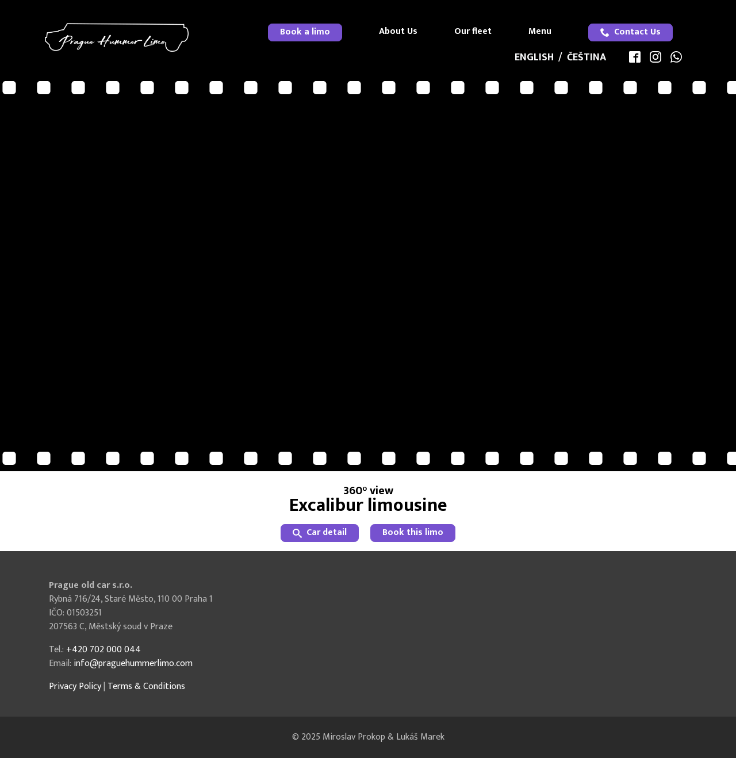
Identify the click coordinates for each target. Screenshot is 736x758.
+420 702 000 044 (103, 649)
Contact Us (630, 32)
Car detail (320, 532)
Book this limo (412, 532)
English (534, 57)
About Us (398, 31)
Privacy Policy (75, 686)
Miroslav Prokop (354, 737)
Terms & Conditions (146, 686)
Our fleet (473, 31)
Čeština (586, 57)
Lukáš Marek (420, 737)
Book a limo (305, 32)
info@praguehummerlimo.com (133, 663)
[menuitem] (305, 32)
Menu (539, 31)
